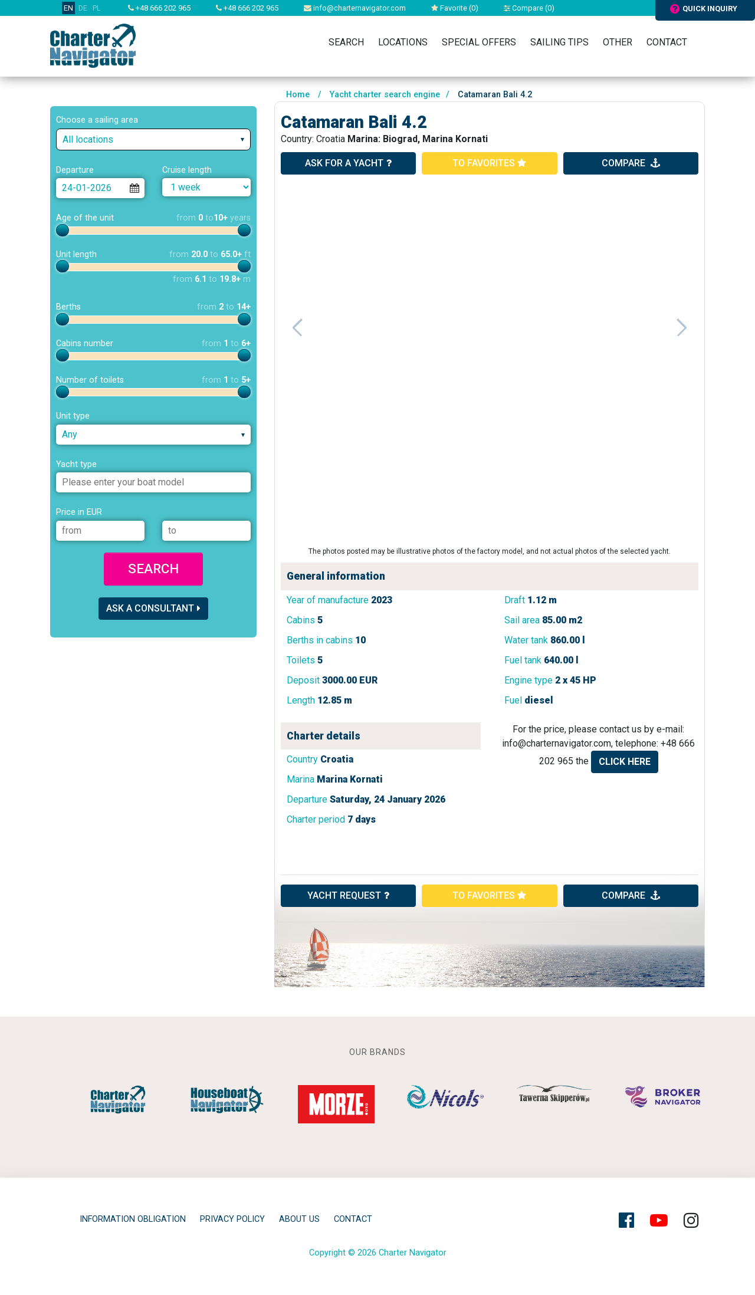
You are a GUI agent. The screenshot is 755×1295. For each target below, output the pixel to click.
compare (631, 163)
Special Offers (479, 42)
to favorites (489, 163)
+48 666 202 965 (159, 8)
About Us (299, 1219)
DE (82, 8)
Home (298, 95)
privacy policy (232, 1219)
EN (68, 8)
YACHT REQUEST (348, 895)
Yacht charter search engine (385, 95)
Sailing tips (559, 42)
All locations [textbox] (88, 139)
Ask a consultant (153, 608)
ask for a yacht (348, 163)
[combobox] (153, 139)
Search (346, 42)
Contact (666, 42)
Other (617, 42)
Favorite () (454, 8)
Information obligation (133, 1219)
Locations (403, 42)
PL (97, 8)
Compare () (529, 8)
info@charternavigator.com (355, 8)
